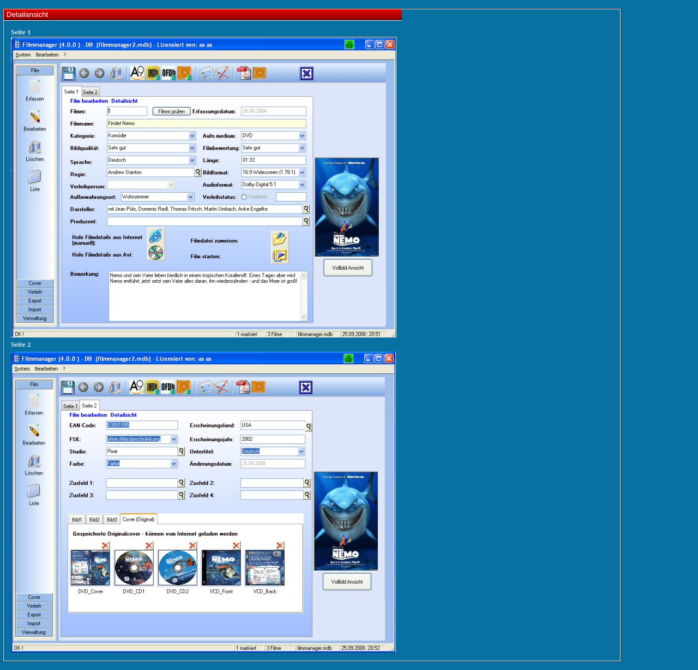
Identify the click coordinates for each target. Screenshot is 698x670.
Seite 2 (21, 344)
